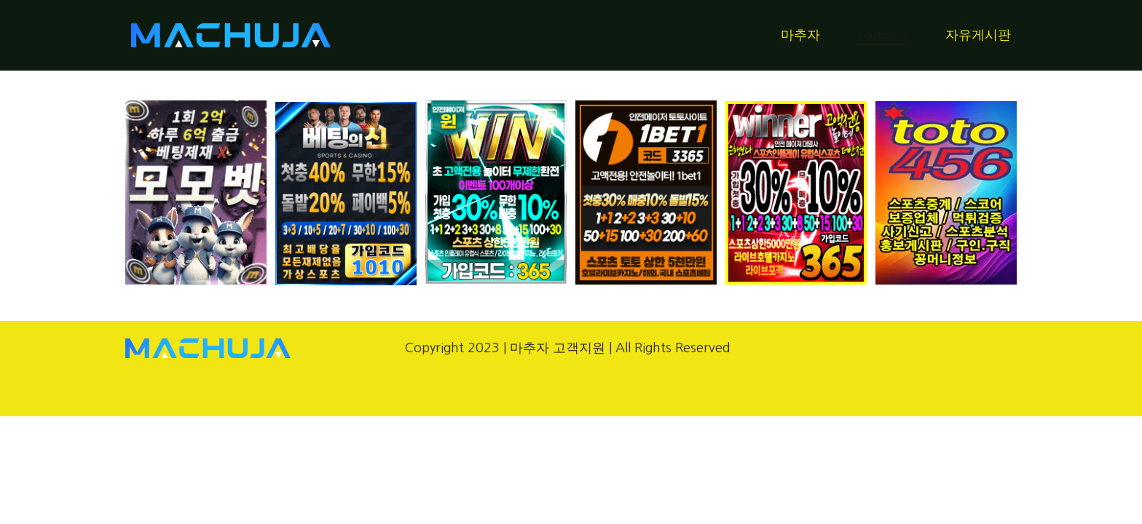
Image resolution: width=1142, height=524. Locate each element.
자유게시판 (978, 35)
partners (882, 35)
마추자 (800, 35)
